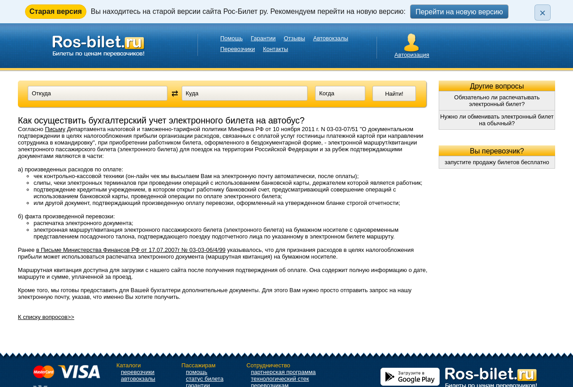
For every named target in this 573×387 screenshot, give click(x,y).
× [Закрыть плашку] (542, 13)
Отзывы (294, 38)
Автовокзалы (330, 38)
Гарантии (263, 38)
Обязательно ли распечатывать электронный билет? (497, 100)
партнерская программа (283, 372)
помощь (196, 372)
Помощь (231, 38)
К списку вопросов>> (46, 317)
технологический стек (280, 378)
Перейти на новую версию (459, 12)
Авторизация (411, 54)
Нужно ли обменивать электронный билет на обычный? (496, 120)
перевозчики (137, 372)
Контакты (275, 49)
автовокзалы (138, 378)
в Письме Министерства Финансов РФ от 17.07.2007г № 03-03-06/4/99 (131, 250)
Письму (55, 129)
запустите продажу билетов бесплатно (497, 162)
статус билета (204, 378)
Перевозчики (237, 49)
